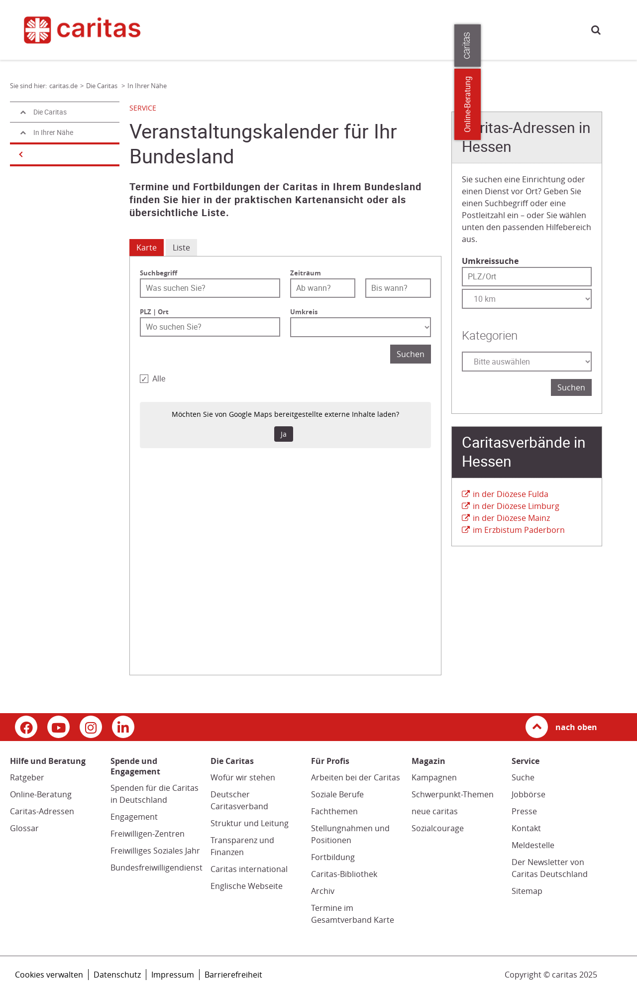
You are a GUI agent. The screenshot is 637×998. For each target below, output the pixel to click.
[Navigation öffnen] (20, 154)
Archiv (322, 890)
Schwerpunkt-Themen (453, 794)
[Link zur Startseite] (88, 29)
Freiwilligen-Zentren (147, 833)
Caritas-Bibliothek (344, 874)
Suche (596, 29)
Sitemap (527, 890)
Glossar (24, 828)
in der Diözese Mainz (511, 517)
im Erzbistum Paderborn (519, 529)
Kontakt (526, 828)
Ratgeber (27, 777)
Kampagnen (434, 777)
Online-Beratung (41, 794)
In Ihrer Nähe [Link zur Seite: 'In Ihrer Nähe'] (147, 85)
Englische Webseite (247, 885)
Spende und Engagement (318, 28)
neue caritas (435, 811)
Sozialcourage (438, 828)
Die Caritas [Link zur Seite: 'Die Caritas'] (102, 85)
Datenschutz (117, 974)
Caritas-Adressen (42, 811)
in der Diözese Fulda (510, 494)
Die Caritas (427, 28)
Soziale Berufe (337, 794)
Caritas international (249, 869)
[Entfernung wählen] (527, 299)
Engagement (134, 816)
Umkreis (304, 311)
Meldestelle (533, 845)
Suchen (411, 354)
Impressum (172, 974)
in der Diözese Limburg (516, 505)
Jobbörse (528, 794)
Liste (181, 247)
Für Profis (472, 28)
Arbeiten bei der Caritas (355, 777)
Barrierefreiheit (233, 974)
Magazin (384, 28)
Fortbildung (333, 857)
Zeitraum (305, 272)
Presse (510, 28)
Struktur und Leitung (250, 823)
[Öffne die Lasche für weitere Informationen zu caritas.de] (623, 45)
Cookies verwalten (49, 974)
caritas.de (189, 28)
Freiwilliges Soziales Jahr (155, 850)
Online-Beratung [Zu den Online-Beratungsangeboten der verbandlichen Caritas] (623, 104)
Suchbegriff (158, 272)
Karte (146, 247)
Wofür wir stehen (243, 777)
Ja (284, 434)
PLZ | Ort (154, 311)
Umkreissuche (490, 260)
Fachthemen (334, 811)
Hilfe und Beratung (235, 28)
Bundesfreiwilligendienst (156, 867)
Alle (158, 378)
